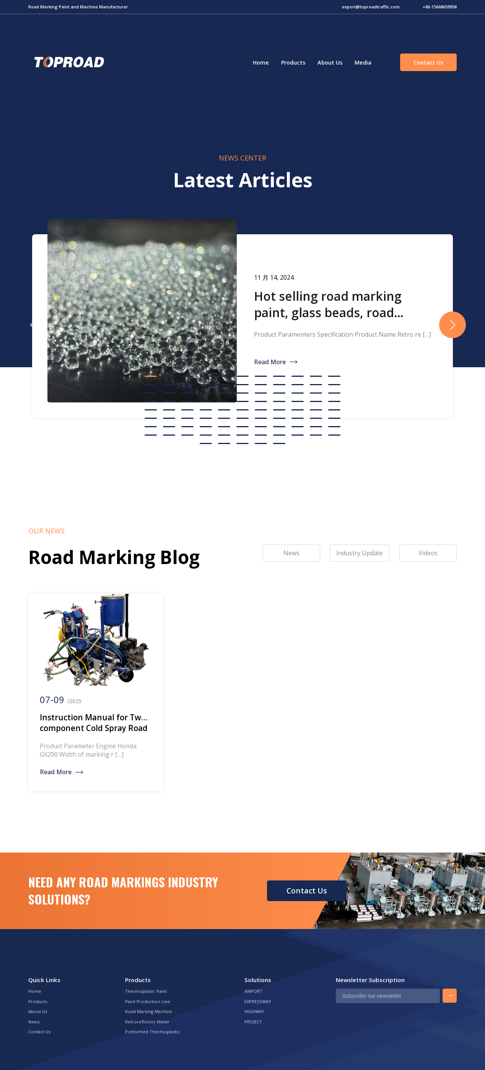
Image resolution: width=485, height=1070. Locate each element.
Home (261, 62)
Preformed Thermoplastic (152, 1031)
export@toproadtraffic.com (371, 7)
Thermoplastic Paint (146, 991)
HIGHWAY (254, 1011)
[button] (452, 324)
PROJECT (253, 1022)
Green (68, 62)
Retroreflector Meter (147, 1022)
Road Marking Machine (148, 1011)
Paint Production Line (147, 1001)
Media (363, 62)
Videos (428, 553)
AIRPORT (253, 991)
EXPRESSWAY (257, 1001)
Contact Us (428, 62)
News (33, 1022)
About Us (329, 62)
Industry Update (359, 553)
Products (293, 62)
